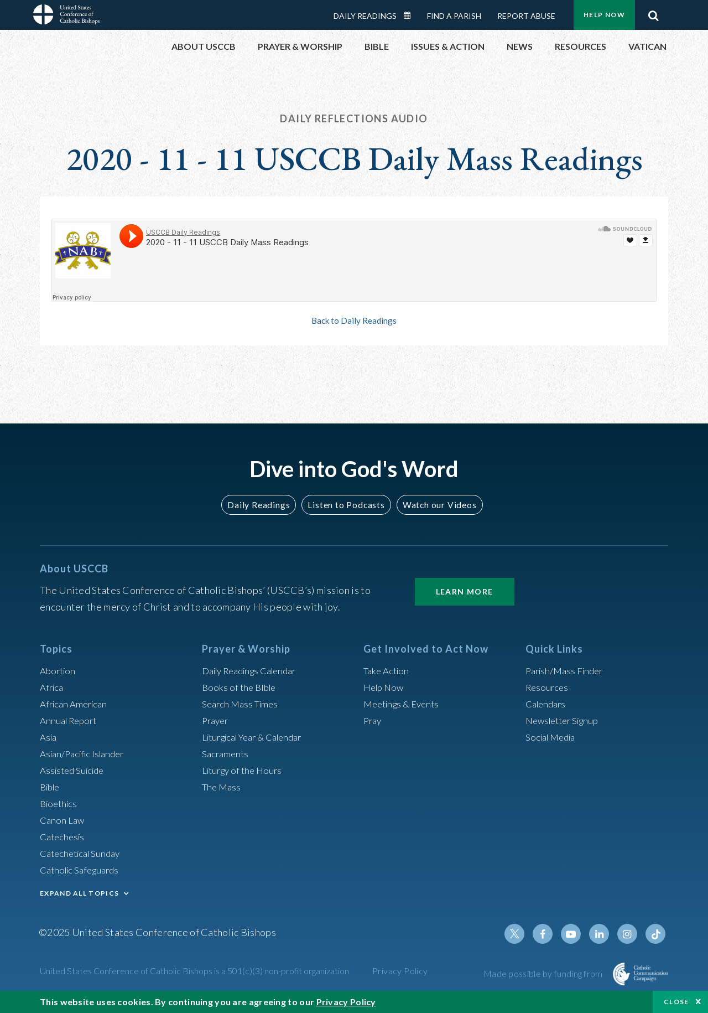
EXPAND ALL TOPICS (79, 893)
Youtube (576, 934)
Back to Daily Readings (354, 320)
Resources (548, 687)
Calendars (547, 703)
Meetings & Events (404, 703)
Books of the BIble (241, 687)
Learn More (464, 591)
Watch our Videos (434, 504)
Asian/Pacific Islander (86, 753)
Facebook (550, 934)
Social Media (553, 737)
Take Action (388, 670)
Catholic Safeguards (83, 870)
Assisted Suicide (75, 770)
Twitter (523, 934)
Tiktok (656, 934)
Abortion (59, 670)
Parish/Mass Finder (567, 670)
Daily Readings (365, 15)
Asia (49, 737)
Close (676, 1002)
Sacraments (226, 753)
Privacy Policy (400, 970)
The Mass (222, 787)
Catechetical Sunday (83, 853)
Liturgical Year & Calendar (258, 737)
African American (76, 703)
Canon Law (63, 820)
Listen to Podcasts (345, 504)
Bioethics (60, 803)
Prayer (216, 720)
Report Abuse (526, 15)
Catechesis (64, 836)
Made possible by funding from (544, 973)
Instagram (629, 934)
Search (653, 12)
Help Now (604, 15)
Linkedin (603, 934)
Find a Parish (454, 15)
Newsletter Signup (565, 720)
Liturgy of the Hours (245, 770)
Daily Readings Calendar (411, 15)
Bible (51, 787)
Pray (373, 720)
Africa (53, 687)
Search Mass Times (242, 703)
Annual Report (71, 720)
